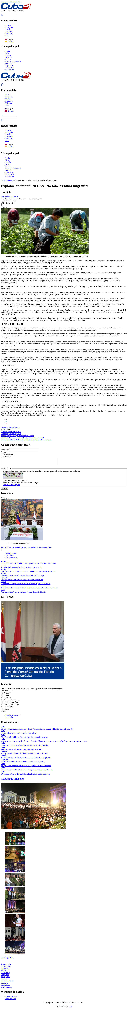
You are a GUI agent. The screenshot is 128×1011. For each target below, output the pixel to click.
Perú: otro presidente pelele (11, 434)
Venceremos (5, 987)
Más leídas (9, 557)
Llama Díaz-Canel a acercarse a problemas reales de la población (24, 747)
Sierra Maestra (6, 989)
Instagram (9, 27)
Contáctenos (9, 70)
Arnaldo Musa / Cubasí (9, 197)
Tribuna (4, 972)
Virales (6, 711)
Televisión (7, 699)
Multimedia (9, 67)
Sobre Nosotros (11, 998)
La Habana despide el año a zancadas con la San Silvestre (22, 581)
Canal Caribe (5, 968)
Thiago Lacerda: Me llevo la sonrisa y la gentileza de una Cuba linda (26, 767)
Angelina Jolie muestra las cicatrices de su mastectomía (21, 569)
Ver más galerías (7, 959)
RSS (7, 36)
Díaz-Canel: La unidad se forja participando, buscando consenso (24, 739)
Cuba (7, 53)
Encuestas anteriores (12, 717)
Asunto (4, 452)
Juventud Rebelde (7, 983)
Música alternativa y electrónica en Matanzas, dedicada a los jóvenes (26, 759)
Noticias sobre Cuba (11, 704)
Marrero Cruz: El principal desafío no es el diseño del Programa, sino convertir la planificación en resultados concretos (44, 743)
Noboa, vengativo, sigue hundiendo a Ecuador (17, 436)
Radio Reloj (5, 974)
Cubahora (4, 985)
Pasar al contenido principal (11, 2)
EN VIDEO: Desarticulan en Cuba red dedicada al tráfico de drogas (25, 776)
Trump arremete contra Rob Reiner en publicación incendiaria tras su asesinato (29, 590)
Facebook (8, 31)
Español (9, 41)
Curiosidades (8, 708)
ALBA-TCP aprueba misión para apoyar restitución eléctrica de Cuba (26, 549)
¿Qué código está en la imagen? (15, 482)
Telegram (8, 34)
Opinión (8, 63)
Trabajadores (5, 978)
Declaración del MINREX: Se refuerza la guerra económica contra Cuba (27, 771)
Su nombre (5, 450)
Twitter (8, 29)
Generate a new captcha (11, 486)
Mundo (8, 55)
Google (16, 428)
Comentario (6, 457)
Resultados (9, 719)
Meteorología (6, 966)
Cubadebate (5, 970)
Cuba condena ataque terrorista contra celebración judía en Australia (25, 585)
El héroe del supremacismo (11, 432)
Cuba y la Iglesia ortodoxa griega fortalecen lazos (19, 735)
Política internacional (11, 702)
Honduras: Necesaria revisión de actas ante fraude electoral (22, 438)
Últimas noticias (11, 555)
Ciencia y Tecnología (13, 61)
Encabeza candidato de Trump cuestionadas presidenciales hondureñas (26, 440)
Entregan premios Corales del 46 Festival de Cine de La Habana (24, 755)
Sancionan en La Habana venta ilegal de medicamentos (21, 751)
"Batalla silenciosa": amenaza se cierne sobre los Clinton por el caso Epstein (28, 573)
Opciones (4, 692)
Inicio (7, 51)
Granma (4, 980)
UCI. (70, 1008)
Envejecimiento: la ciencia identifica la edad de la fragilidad (23, 763)
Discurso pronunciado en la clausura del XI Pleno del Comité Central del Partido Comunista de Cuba (37, 731)
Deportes (8, 57)
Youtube (8, 25)
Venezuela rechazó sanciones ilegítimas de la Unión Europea (23, 577)
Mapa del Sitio (10, 1000)
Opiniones (10, 180)
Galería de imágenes (12, 780)
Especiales (9, 65)
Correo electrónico (8, 454)
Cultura (8, 59)
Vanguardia (5, 976)
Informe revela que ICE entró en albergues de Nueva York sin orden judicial (28, 565)
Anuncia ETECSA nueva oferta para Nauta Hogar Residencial (23, 594)
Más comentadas (11, 559)
